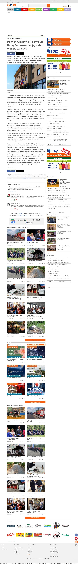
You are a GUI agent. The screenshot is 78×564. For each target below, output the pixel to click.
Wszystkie (25, 35)
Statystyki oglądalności (18, 548)
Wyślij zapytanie (17, 553)
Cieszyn (17, 0)
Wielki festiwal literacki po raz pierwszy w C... (58, 107)
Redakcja (2, 547)
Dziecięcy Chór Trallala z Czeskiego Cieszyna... (58, 190)
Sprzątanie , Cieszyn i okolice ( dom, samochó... (58, 258)
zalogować (20, 213)
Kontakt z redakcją (4, 548)
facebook (11, 53)
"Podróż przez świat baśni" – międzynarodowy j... (59, 206)
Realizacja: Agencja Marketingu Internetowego (39, 558)
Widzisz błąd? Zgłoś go (26, 178)
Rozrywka (60, 9)
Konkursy (67, 9)
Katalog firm (39, 9)
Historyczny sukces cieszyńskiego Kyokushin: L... (58, 199)
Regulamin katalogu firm (54, 552)
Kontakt (15, 552)
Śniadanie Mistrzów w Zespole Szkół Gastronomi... (59, 201)
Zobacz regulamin (12, 191)
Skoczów (61, 0)
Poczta (29, 554)
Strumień (66, 0)
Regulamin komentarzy (54, 551)
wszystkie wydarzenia (35, 402)
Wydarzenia (19, 38)
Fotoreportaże (51, 215)
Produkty (16, 550)
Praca (53, 9)
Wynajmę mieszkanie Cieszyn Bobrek (56, 260)
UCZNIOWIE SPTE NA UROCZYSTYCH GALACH (58, 193)
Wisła (12, 2)
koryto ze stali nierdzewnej (54, 271)
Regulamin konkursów (54, 555)
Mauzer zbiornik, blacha (53, 269)
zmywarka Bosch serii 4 (53, 266)
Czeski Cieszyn (22, 0)
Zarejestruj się (23, 215)
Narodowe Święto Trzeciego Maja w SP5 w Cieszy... (59, 188)
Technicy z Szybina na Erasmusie (55, 197)
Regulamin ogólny (53, 547)
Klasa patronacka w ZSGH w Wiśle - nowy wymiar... (59, 204)
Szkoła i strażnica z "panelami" (55, 102)
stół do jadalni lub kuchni (53, 273)
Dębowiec (28, 0)
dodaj (33, 344)
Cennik (15, 551)
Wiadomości (10, 9)
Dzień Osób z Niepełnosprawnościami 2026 (57, 109)
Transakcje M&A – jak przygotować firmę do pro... (59, 100)
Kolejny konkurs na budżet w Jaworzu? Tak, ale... (58, 93)
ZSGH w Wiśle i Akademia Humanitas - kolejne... (58, 195)
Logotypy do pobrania (18, 547)
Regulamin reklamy (53, 553)
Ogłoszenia (46, 9)
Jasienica (47, 0)
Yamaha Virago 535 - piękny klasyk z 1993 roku (58, 262)
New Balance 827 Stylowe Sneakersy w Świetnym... (59, 275)
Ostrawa (56, 0)
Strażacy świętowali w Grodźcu (55, 95)
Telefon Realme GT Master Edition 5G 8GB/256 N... (59, 278)
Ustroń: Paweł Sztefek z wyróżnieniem (56, 89)
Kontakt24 (25, 9)
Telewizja (32, 9)
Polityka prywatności (53, 548)
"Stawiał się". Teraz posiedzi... (54, 104)
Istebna (43, 0)
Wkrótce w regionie (14, 345)
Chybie (13, 0)
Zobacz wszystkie (35, 340)
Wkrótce (18, 9)
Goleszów (33, 0)
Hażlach (38, 0)
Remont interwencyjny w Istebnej (55, 98)
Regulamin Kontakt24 (54, 556)
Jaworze (52, 0)
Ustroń (8, 2)
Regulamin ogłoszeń (53, 550)
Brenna (8, 0)
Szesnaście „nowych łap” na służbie (56, 91)
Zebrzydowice (17, 2)
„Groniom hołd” (51, 208)
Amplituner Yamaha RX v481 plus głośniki (57, 264)
